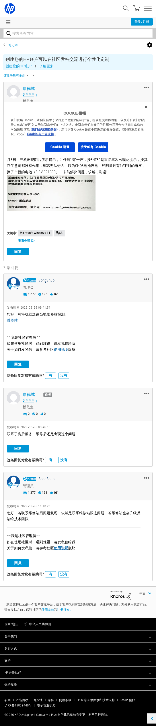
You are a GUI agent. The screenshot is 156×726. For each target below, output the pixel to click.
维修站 (12, 320)
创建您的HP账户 (19, 66)
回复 (18, 251)
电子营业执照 (46, 705)
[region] (78, 130)
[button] (146, 87)
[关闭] (146, 107)
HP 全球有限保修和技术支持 (95, 700)
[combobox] (78, 33)
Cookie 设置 (59, 147)
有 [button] (50, 375)
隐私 (51, 700)
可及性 (38, 700)
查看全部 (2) (26, 241)
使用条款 (48, 610)
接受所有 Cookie (93, 147)
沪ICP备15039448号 (18, 705)
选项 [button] (149, 45)
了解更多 (46, 66)
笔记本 (13, 45)
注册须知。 (65, 610)
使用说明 (61, 349)
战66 (59, 233)
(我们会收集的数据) (44, 129)
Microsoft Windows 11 (35, 233)
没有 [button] (63, 375)
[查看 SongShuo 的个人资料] (47, 280)
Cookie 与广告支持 (40, 134)
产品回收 (22, 700)
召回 (7, 700)
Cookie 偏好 (127, 700)
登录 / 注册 (141, 22)
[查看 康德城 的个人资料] (29, 88)
